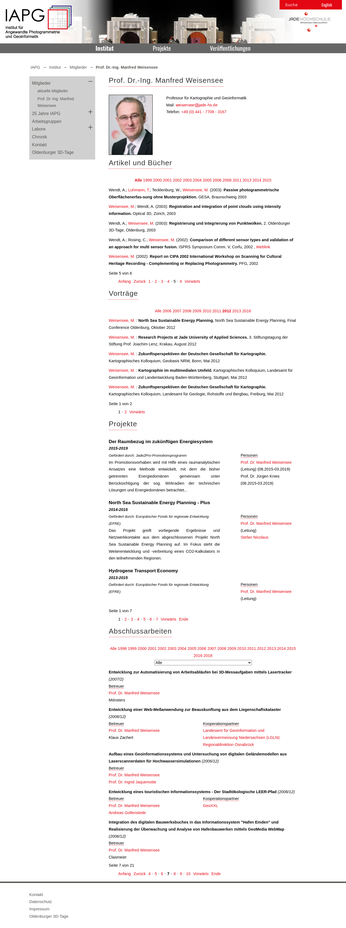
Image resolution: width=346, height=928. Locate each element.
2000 (157, 180)
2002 (177, 180)
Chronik (39, 137)
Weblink (263, 247)
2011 (237, 180)
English (327, 5)
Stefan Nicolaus (255, 537)
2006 (217, 180)
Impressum (39, 909)
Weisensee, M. (195, 190)
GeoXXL (210, 805)
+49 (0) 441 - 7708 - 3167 (203, 112)
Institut (104, 48)
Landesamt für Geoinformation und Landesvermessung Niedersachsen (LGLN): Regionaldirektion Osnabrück (242, 737)
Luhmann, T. (139, 190)
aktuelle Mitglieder (52, 91)
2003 (187, 180)
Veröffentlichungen (230, 48)
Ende (183, 619)
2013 (246, 180)
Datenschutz (40, 901)
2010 (206, 311)
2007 (176, 311)
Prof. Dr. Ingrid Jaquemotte (132, 782)
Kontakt (39, 144)
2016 (246, 311)
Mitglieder (78, 67)
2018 (208, 655)
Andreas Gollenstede (127, 813)
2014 (256, 180)
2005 (207, 180)
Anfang (124, 281)
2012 (226, 311)
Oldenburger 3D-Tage (53, 152)
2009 (197, 311)
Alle (138, 180)
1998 (122, 648)
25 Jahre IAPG (46, 113)
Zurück (139, 281)
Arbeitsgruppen (47, 121)
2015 (266, 180)
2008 (227, 180)
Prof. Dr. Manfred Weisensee (266, 462)
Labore (39, 129)
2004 (197, 180)
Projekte (162, 48)
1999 (147, 180)
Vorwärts (192, 281)
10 (188, 874)
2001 (167, 180)
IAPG (35, 67)
